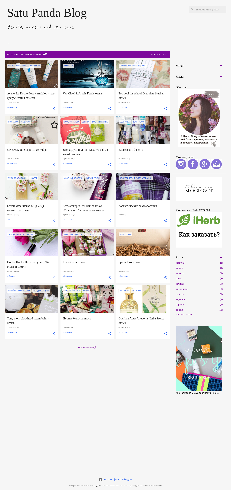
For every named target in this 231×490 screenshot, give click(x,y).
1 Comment (123, 107)
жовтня (180, 263)
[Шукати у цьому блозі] (210, 9)
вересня (180, 299)
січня (179, 278)
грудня (180, 283)
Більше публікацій (87, 347)
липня (179, 268)
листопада (182, 289)
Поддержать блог (14, 43)
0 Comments (12, 107)
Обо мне (59, 43)
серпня (180, 304)
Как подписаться (76, 43)
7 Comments (12, 332)
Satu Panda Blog (47, 12)
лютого (180, 273)
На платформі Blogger (115, 479)
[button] (54, 109)
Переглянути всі (159, 55)
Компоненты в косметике (38, 43)
